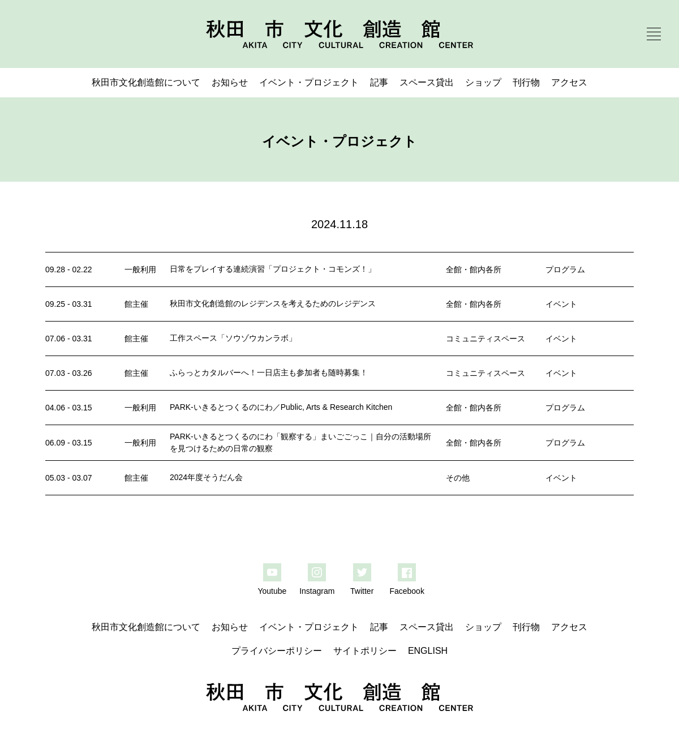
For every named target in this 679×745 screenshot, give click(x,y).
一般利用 (140, 269)
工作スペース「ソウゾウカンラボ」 (233, 337)
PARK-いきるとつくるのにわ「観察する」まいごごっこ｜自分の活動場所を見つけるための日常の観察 (300, 442)
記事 (379, 82)
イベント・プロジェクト (309, 82)
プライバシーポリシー (276, 651)
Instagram (316, 591)
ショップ (483, 82)
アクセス (569, 82)
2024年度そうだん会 (206, 477)
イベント (561, 304)
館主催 (136, 304)
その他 (458, 477)
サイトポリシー (365, 651)
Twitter (361, 591)
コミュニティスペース (485, 338)
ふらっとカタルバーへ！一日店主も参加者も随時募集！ (269, 372)
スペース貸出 (426, 82)
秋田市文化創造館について (146, 82)
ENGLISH (428, 651)
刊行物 (526, 82)
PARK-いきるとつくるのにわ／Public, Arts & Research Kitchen (281, 407)
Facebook (406, 591)
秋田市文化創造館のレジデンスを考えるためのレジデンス (273, 303)
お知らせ (230, 82)
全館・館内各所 (473, 269)
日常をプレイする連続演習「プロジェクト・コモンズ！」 (273, 268)
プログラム (565, 269)
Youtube (271, 591)
